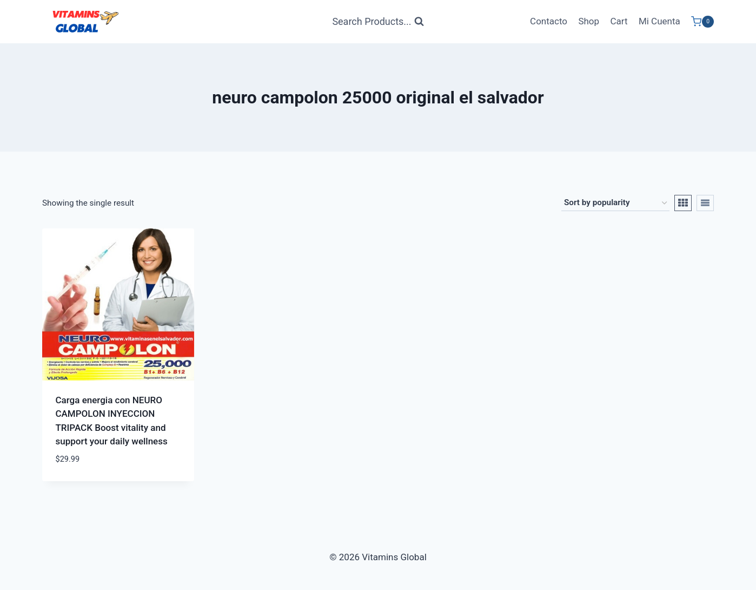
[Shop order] (615, 203)
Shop (588, 21)
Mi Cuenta (659, 21)
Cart (618, 21)
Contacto (548, 21)
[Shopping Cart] (702, 22)
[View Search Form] (377, 22)
